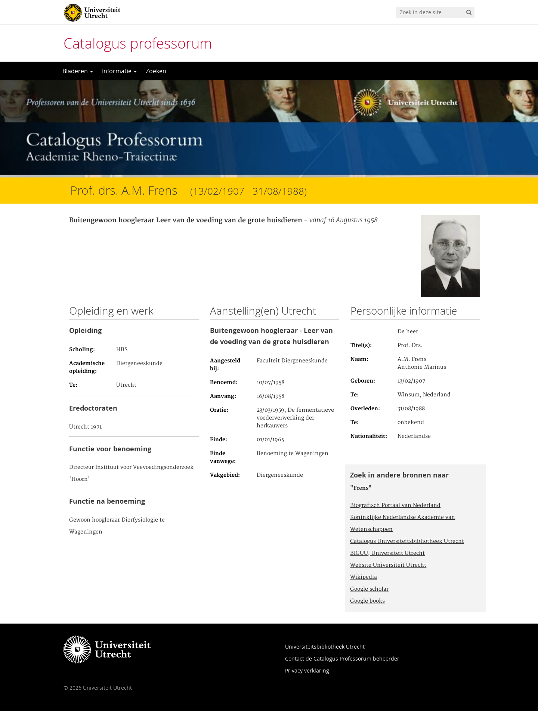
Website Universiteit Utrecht (388, 565)
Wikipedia (363, 577)
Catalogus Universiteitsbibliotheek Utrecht (407, 541)
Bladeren (77, 71)
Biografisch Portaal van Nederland (395, 505)
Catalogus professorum (138, 43)
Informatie (119, 71)
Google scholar (369, 589)
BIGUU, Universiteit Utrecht (387, 553)
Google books (367, 601)
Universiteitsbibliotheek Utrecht (325, 646)
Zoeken (156, 71)
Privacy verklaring (307, 670)
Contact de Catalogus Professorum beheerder (342, 658)
